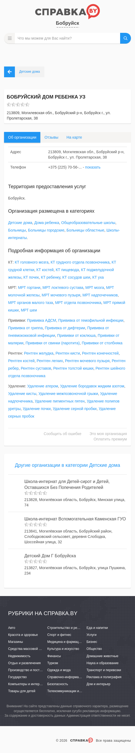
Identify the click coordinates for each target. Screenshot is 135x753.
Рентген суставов (36, 368)
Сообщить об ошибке (62, 434)
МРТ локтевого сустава (62, 287)
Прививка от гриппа (25, 328)
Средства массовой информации (33, 649)
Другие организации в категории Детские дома (67, 465)
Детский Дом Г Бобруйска (50, 556)
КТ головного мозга (32, 262)
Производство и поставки (27, 670)
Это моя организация (108, 434)
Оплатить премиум (110, 439)
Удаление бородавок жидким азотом (92, 386)
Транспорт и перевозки (104, 670)
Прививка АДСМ (41, 320)
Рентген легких (50, 361)
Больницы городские (46, 230)
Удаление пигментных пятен (60, 401)
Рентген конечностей (100, 353)
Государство (17, 677)
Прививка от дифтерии (65, 328)
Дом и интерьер (98, 684)
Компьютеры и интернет (26, 684)
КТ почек (31, 277)
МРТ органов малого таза (30, 302)
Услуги (92, 635)
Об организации (22, 137)
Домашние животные (102, 656)
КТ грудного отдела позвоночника (80, 262)
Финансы (54, 656)
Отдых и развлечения (24, 663)
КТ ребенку (50, 277)
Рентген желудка (39, 353)
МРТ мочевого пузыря (61, 295)
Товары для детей (21, 691)
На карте (74, 137)
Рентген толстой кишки (73, 368)
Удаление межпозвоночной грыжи (68, 393)
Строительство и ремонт (65, 628)
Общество (94, 649)
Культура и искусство (63, 649)
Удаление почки (37, 409)
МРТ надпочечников (100, 295)
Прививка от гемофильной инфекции (90, 320)
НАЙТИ (125, 38)
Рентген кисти (67, 353)
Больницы (17, 230)
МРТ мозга (94, 287)
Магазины (15, 642)
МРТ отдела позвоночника (78, 302)
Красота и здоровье (23, 635)
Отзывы (51, 137)
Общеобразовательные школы (88, 222)
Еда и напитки (97, 628)
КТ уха (98, 277)
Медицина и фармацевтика (68, 642)
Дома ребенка (46, 222)
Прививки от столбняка (102, 343)
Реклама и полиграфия (104, 677)
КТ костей (45, 270)
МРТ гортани (29, 287)
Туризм (52, 663)
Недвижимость (19, 656)
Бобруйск (67, 23)
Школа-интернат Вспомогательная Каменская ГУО (75, 519)
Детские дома (20, 222)
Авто (11, 628)
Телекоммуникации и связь (67, 691)
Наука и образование (102, 663)
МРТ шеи (29, 310)
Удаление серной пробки (75, 409)
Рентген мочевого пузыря (87, 361)
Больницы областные (85, 230)
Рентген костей (21, 361)
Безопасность (57, 684)
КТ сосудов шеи (76, 277)
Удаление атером (42, 386)
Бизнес (92, 642)
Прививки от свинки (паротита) (52, 343)
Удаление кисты (22, 393)
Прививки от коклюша (76, 335)
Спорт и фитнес (59, 635)
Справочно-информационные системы (76, 677)
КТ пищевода (67, 270)
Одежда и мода (59, 670)
